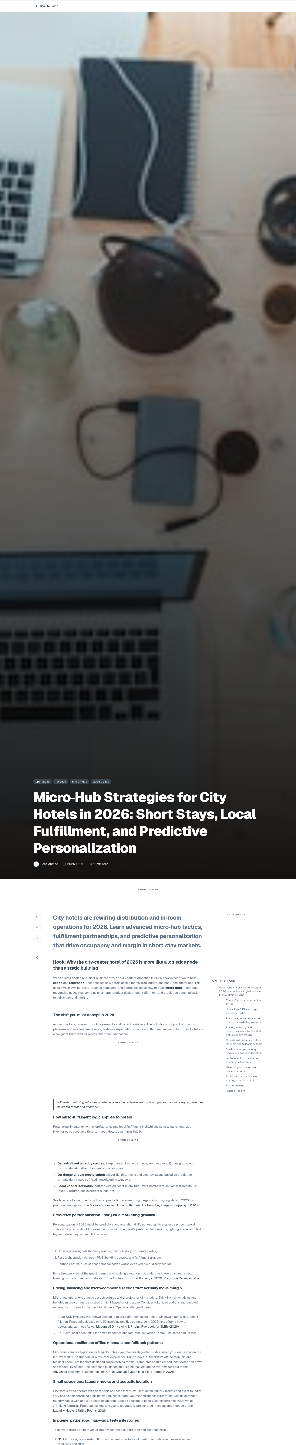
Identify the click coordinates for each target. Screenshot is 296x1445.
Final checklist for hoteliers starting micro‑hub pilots (242, 1146)
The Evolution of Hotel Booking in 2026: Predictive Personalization (153, 1286)
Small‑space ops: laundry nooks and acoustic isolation (244, 1118)
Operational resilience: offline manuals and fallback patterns (244, 1109)
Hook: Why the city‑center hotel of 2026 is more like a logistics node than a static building (240, 1058)
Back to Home (46, 6)
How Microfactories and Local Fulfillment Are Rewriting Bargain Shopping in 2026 (140, 1213)
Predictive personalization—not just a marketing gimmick (243, 1088)
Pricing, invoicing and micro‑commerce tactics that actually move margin (243, 1098)
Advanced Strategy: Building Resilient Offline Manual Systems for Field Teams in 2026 (113, 1379)
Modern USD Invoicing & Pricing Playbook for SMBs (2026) (137, 1334)
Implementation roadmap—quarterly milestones (242, 1127)
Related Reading (236, 1158)
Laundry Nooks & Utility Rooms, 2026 (79, 1418)
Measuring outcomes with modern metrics (241, 1137)
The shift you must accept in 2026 (243, 1069)
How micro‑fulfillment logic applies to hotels (242, 1078)
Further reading (235, 1153)
